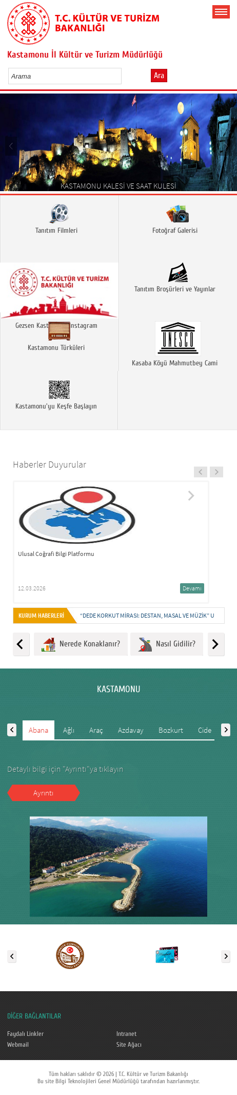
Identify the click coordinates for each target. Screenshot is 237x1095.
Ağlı (68, 730)
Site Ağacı (129, 1044)
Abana (38, 730)
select (124, 76)
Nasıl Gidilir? (166, 645)
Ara (159, 75)
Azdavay (131, 730)
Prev (11, 145)
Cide (204, 730)
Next (225, 145)
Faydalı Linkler (25, 1033)
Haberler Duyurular (49, 464)
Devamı (192, 588)
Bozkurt (171, 730)
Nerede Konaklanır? (81, 645)
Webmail (18, 1044)
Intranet (126, 1033)
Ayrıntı (43, 792)
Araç (96, 730)
